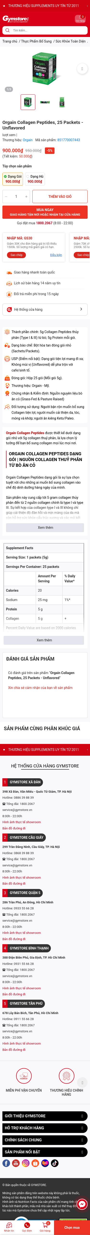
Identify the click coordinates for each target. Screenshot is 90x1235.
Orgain (28, 140)
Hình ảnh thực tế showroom (21, 822)
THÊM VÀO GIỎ (60, 197)
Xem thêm (45, 527)
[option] (45, 69)
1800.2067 (44, 223)
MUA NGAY (45, 212)
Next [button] (82, 68)
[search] (7, 30)
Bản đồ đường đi (13, 828)
